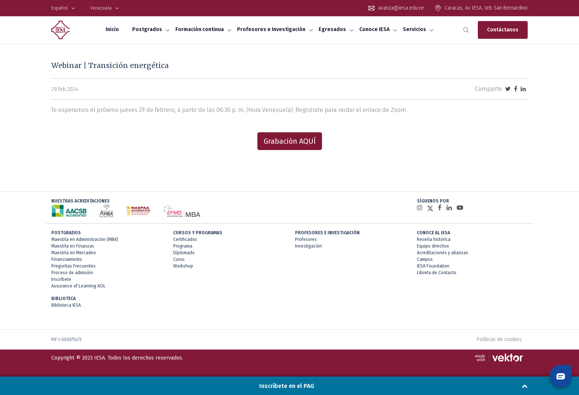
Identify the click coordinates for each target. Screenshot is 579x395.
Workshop (183, 266)
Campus (425, 259)
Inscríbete (61, 279)
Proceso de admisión (72, 272)
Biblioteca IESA (66, 305)
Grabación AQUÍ (290, 141)
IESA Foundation (433, 266)
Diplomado (184, 252)
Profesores (306, 239)
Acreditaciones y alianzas (442, 252)
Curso (179, 259)
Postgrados (147, 29)
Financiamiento (66, 259)
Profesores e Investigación (271, 29)
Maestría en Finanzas (72, 246)
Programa (182, 246)
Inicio (112, 29)
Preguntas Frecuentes (73, 266)
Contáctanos (502, 30)
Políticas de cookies (499, 339)
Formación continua (199, 29)
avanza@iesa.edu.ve (401, 8)
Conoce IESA (374, 29)
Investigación (308, 246)
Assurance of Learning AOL (78, 286)
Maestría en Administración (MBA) (84, 239)
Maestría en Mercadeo (73, 252)
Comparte (488, 88)
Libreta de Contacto (436, 272)
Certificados (185, 239)
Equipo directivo (433, 246)
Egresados (332, 29)
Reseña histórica (433, 239)
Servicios (414, 29)
